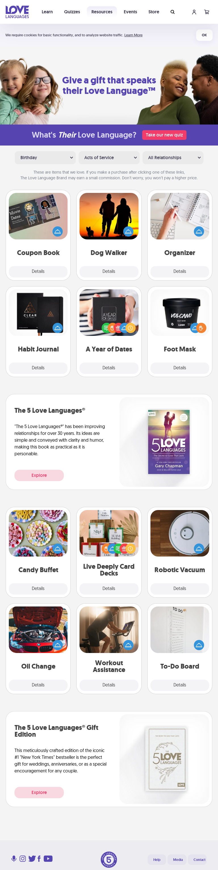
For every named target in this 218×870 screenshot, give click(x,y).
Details (38, 271)
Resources (101, 12)
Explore (39, 475)
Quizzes (72, 12)
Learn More (133, 35)
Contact (200, 860)
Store (153, 12)
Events (130, 12)
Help (156, 860)
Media (178, 860)
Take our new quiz (164, 135)
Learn (47, 12)
